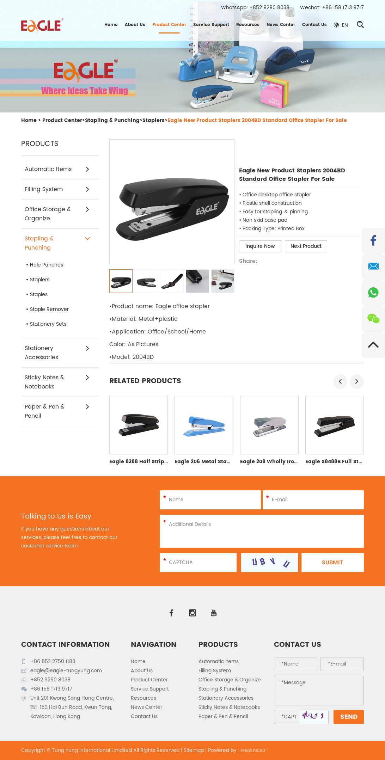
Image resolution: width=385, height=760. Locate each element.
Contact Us (314, 25)
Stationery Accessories (57, 353)
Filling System (57, 189)
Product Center (169, 25)
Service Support (211, 25)
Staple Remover (49, 309)
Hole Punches (46, 265)
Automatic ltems (57, 169)
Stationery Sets (48, 324)
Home (111, 25)
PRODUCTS (218, 645)
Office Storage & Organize (57, 214)
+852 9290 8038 (269, 8)
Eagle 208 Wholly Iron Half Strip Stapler (292, 462)
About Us (135, 25)
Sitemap (194, 750)
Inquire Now (260, 246)
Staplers (153, 120)
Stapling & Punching (112, 120)
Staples (39, 294)
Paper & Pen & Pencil (57, 411)
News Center (281, 25)
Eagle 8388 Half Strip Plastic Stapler (156, 462)
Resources (247, 25)
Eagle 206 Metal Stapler (206, 462)
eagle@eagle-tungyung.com (66, 671)
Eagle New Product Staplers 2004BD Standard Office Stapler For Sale (257, 120)
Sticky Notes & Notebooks (57, 382)
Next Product (306, 246)
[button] (340, 381)
